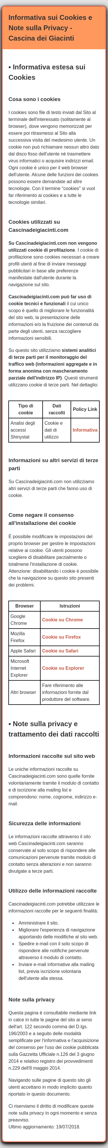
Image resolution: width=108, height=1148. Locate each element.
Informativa (85, 430)
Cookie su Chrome (62, 619)
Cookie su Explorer (63, 668)
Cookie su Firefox (61, 637)
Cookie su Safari (60, 650)
